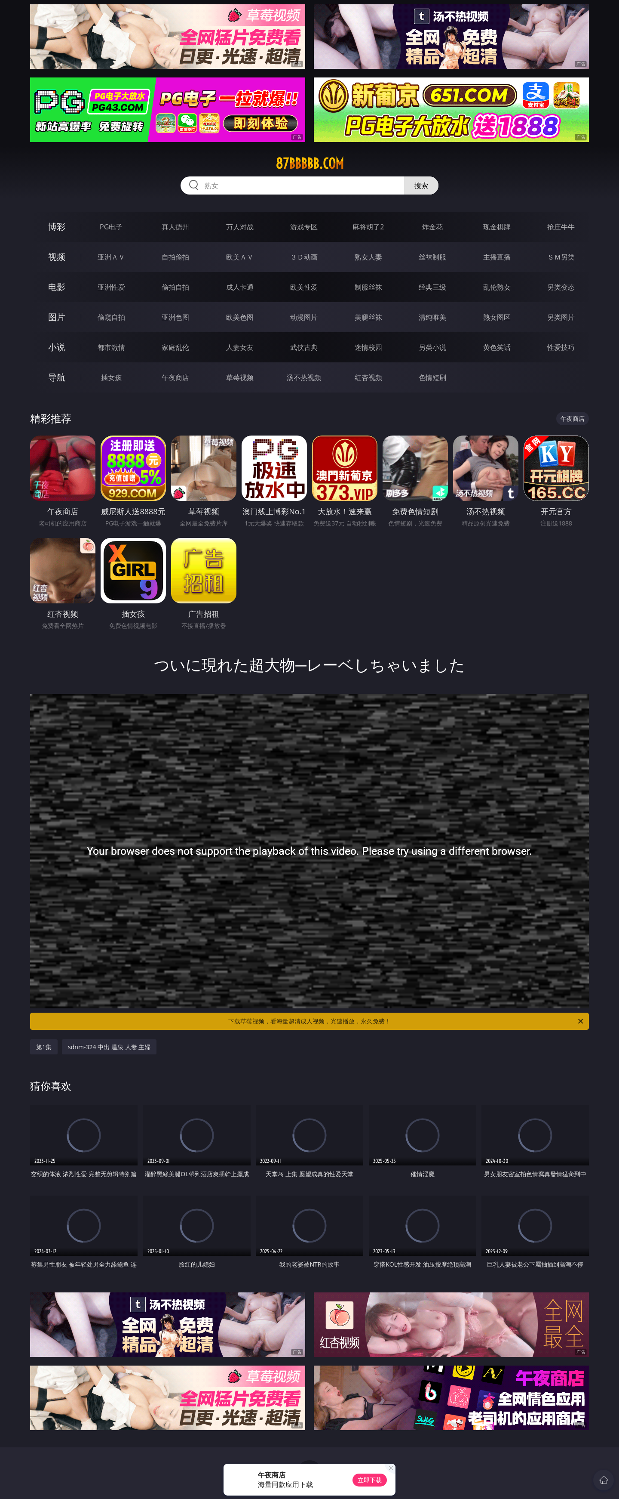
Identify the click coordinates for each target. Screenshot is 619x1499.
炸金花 (432, 227)
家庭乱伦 (175, 347)
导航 (56, 377)
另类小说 (432, 347)
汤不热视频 (304, 377)
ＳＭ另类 (561, 257)
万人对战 (240, 227)
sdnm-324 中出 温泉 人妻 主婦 (109, 1047)
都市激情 (111, 347)
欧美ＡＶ (240, 257)
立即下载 (370, 1480)
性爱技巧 (561, 347)
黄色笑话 (497, 347)
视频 (56, 257)
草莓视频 (240, 377)
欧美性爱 (304, 287)
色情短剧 (432, 377)
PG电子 (111, 227)
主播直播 (497, 257)
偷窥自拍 (111, 317)
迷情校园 (368, 347)
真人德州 (175, 227)
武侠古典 (304, 347)
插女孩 (111, 377)
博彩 (56, 226)
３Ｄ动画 (304, 257)
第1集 (44, 1047)
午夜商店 (175, 377)
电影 (56, 287)
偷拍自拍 (175, 287)
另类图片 (561, 317)
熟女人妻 (368, 257)
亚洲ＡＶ (111, 257)
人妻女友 (240, 347)
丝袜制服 (432, 257)
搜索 (421, 185)
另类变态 (561, 287)
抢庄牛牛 (561, 227)
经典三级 (432, 287)
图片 (56, 317)
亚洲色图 (175, 317)
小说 (56, 347)
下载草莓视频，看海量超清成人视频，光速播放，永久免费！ (406, 1021)
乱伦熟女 (497, 287)
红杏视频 (368, 377)
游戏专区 (304, 227)
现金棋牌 (497, 227)
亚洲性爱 (111, 287)
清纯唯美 (432, 317)
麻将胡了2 (368, 227)
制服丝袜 (368, 287)
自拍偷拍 (175, 257)
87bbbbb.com (310, 163)
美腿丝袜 (368, 317)
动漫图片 (304, 317)
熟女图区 (497, 317)
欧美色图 (240, 317)
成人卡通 (240, 287)
